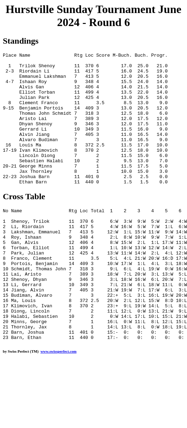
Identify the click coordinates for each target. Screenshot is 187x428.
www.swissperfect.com (58, 404)
